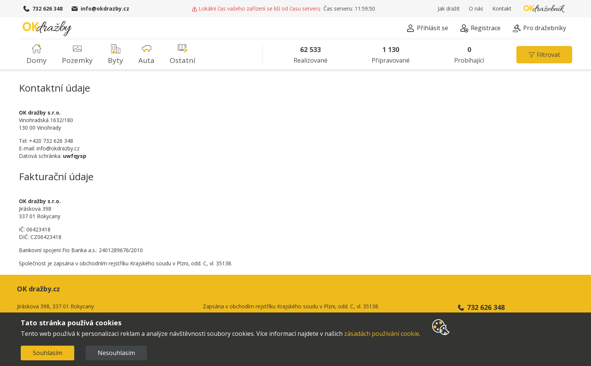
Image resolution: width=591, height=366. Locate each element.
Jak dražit (448, 8)
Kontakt (502, 8)
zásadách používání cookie (381, 333)
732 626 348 (43, 8)
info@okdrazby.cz (100, 8)
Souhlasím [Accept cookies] (47, 353)
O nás (476, 8)
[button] (427, 29)
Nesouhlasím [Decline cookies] (116, 353)
